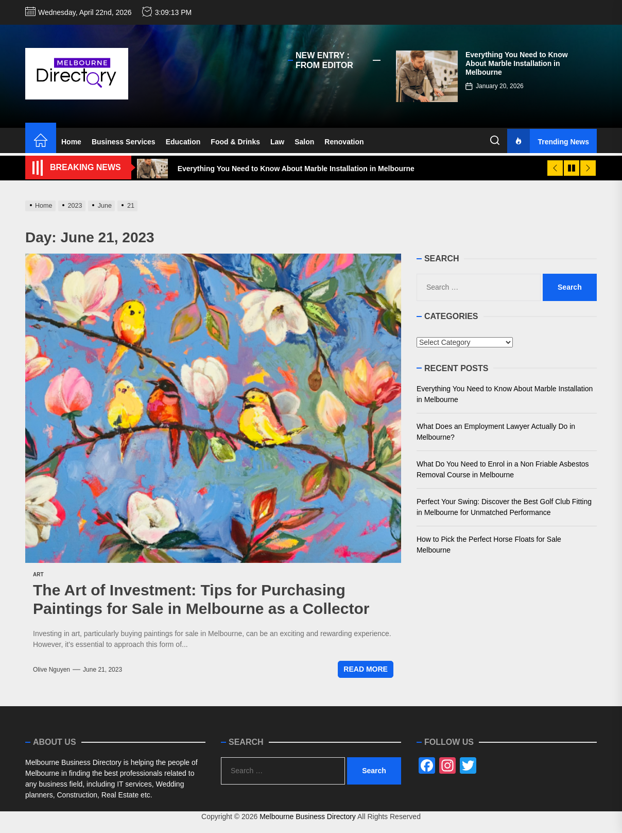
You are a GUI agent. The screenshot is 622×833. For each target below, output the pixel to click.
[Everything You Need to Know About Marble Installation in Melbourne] (427, 76)
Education (183, 142)
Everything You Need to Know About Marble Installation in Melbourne (516, 63)
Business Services (124, 142)
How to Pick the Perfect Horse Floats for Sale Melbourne (489, 544)
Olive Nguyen (51, 669)
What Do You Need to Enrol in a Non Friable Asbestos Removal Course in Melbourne (503, 469)
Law (277, 142)
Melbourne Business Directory (308, 816)
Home (71, 142)
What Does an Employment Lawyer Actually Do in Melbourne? (496, 431)
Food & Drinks (235, 142)
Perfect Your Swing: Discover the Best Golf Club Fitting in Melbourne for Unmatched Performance (504, 507)
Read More (365, 669)
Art (38, 574)
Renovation (344, 142)
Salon (304, 142)
